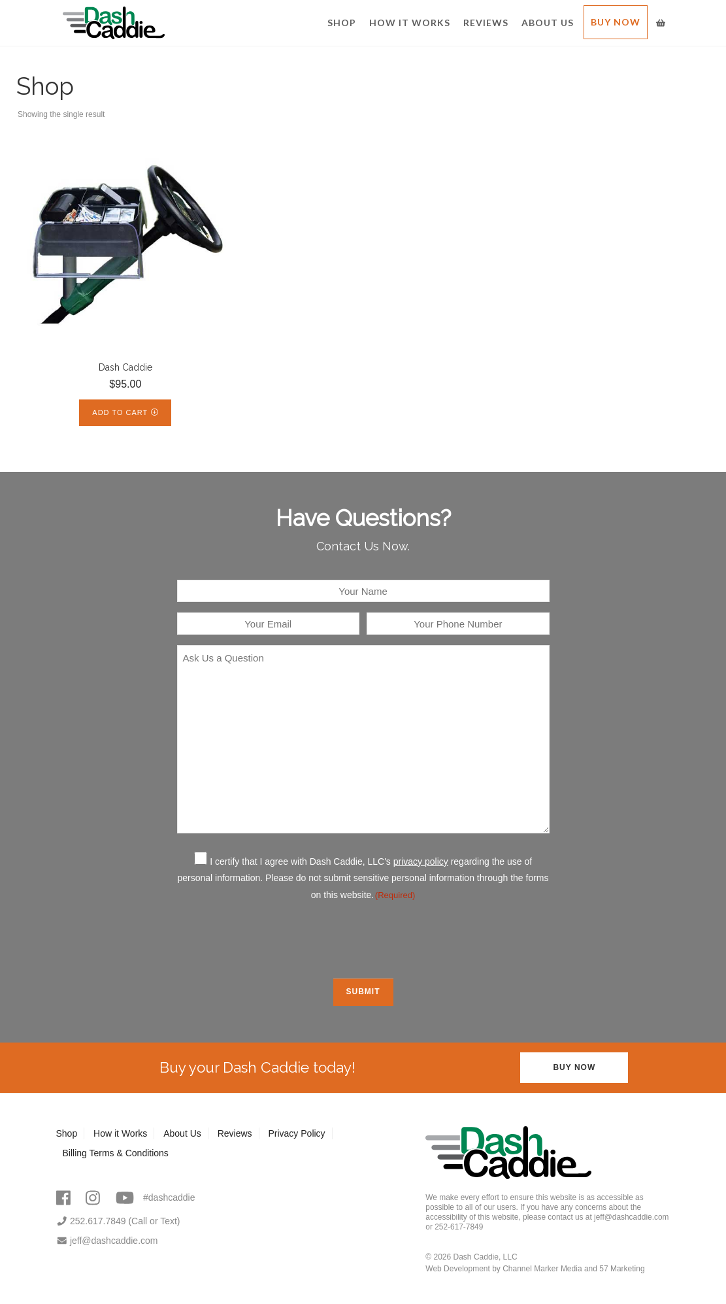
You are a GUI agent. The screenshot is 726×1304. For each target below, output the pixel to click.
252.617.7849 (91, 1221)
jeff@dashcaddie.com (107, 1240)
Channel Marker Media (542, 1268)
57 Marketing (621, 1268)
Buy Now (615, 21)
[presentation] (363, 938)
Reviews (485, 22)
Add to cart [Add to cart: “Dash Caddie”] (120, 412)
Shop (341, 22)
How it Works (409, 22)
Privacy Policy (296, 1133)
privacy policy (420, 861)
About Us (547, 22)
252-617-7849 (459, 1226)
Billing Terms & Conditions (116, 1153)
